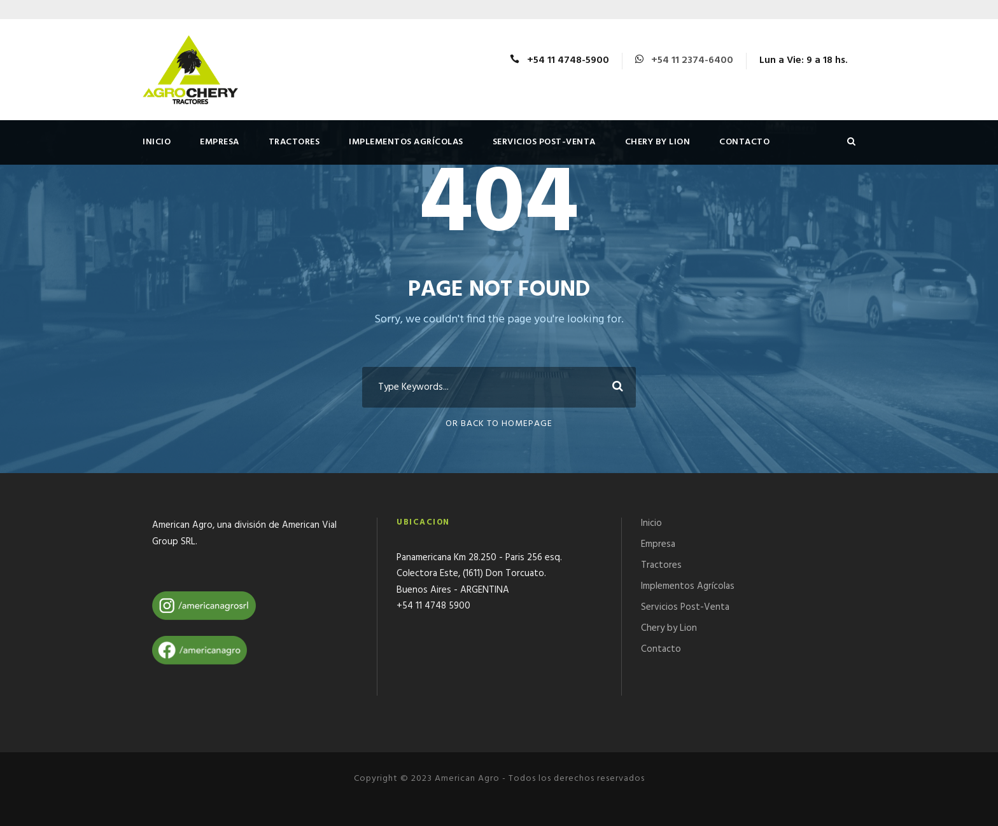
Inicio (157, 142)
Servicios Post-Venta (544, 142)
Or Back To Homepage (499, 423)
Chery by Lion (658, 142)
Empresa (219, 142)
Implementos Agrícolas (406, 142)
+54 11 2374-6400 (692, 60)
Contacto (744, 142)
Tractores (294, 142)
